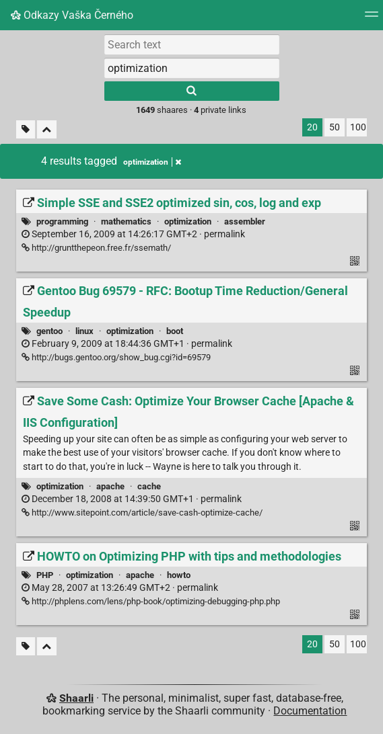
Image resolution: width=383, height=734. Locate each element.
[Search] (191, 91)
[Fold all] (47, 129)
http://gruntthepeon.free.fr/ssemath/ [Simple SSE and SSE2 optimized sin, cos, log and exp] (96, 248)
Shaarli (76, 698)
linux (84, 331)
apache (110, 486)
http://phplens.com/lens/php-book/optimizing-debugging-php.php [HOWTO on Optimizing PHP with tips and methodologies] (151, 601)
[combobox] (191, 68)
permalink (133, 234)
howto (178, 575)
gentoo (49, 331)
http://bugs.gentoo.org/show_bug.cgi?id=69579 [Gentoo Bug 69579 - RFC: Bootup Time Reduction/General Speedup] (116, 357)
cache (149, 486)
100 (358, 127)
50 (334, 127)
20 (312, 127)
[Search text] (191, 44)
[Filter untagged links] (25, 129)
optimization (187, 221)
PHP (44, 575)
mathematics (126, 221)
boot (174, 331)
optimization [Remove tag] (152, 162)
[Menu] (371, 18)
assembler (244, 221)
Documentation (310, 710)
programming (62, 221)
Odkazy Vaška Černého (72, 15)
